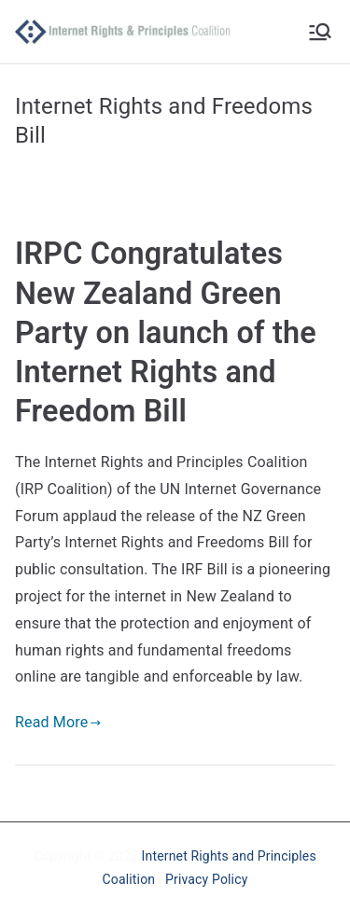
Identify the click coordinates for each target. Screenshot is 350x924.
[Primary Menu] (320, 32)
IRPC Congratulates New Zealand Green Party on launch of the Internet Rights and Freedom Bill (165, 332)
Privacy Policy (206, 879)
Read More (58, 722)
